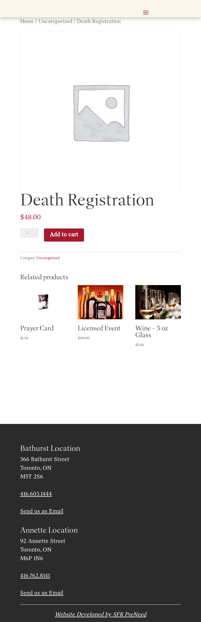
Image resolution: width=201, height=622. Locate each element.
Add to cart (64, 235)
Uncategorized (55, 21)
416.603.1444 (36, 494)
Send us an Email (41, 511)
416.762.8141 (35, 576)
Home (27, 21)
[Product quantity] (29, 233)
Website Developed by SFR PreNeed (100, 615)
